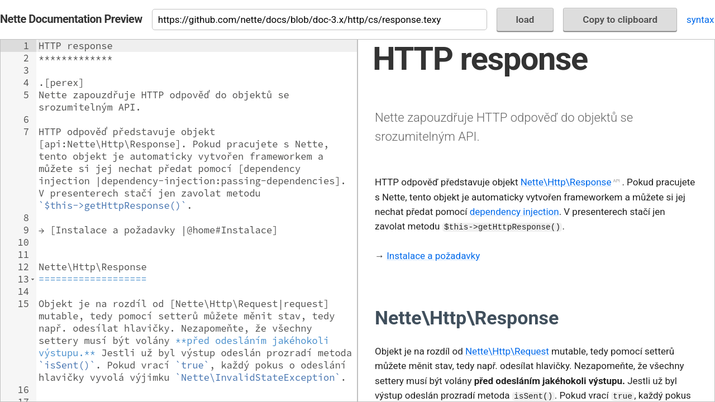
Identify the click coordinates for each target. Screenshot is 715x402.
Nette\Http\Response (566, 182)
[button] (33, 279)
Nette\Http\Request (507, 351)
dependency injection (514, 211)
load (525, 19)
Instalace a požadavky (433, 255)
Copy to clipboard (620, 19)
